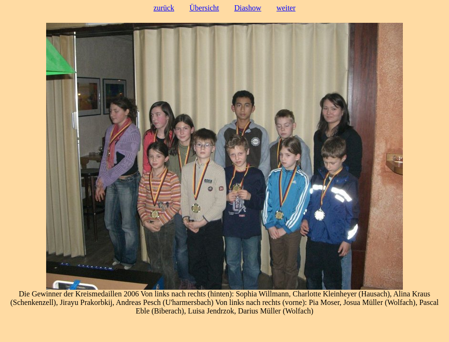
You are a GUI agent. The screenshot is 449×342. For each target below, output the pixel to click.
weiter (285, 8)
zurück (164, 8)
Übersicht (204, 8)
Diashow (247, 8)
